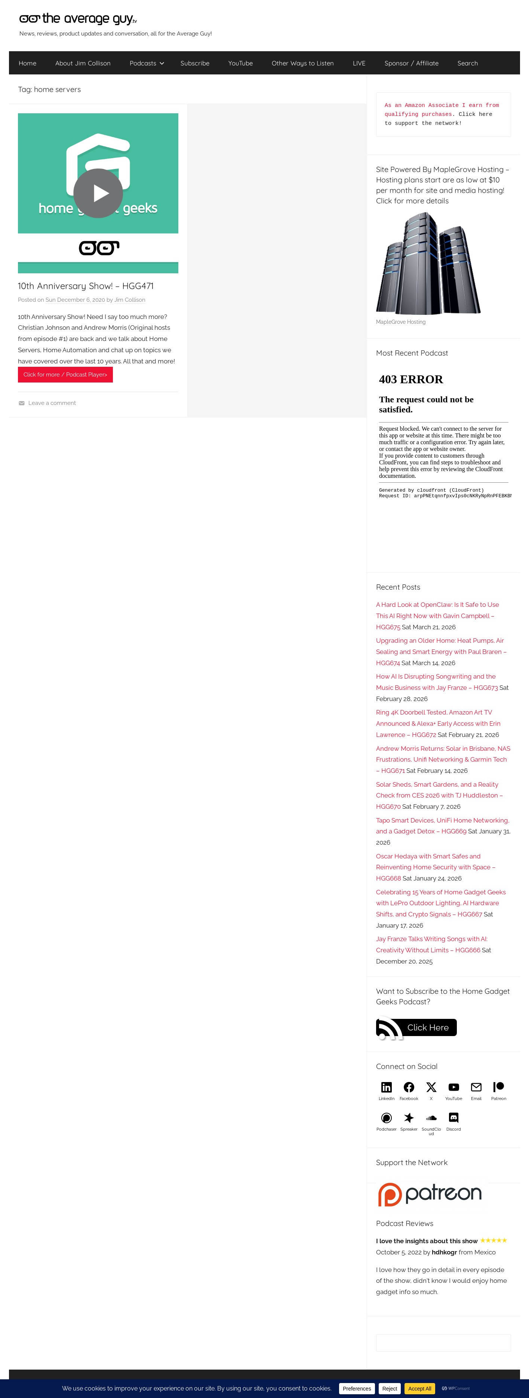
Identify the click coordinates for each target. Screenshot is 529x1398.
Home (27, 63)
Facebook (409, 1098)
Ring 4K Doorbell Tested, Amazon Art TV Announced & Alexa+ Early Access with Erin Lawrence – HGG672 (438, 723)
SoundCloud (431, 1131)
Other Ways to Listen (303, 63)
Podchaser (386, 1129)
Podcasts (147, 63)
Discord (453, 1129)
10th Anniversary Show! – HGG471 (86, 285)
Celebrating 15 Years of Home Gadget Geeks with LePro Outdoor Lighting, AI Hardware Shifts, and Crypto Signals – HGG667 (441, 903)
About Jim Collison (83, 63)
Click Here (428, 1027)
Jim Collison (129, 300)
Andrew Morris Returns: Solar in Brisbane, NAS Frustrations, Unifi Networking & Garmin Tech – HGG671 (443, 760)
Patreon (498, 1098)
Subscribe (195, 63)
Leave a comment (52, 403)
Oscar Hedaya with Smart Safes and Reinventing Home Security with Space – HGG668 (436, 867)
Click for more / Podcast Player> (65, 374)
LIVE (359, 63)
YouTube (240, 63)
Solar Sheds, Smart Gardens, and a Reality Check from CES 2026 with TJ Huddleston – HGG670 (439, 796)
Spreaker (409, 1129)
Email (476, 1098)
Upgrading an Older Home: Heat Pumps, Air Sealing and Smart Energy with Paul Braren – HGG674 (441, 652)
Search (468, 63)
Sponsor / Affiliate (412, 63)
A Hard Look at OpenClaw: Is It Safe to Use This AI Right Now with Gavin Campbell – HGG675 (437, 616)
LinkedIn (386, 1098)
